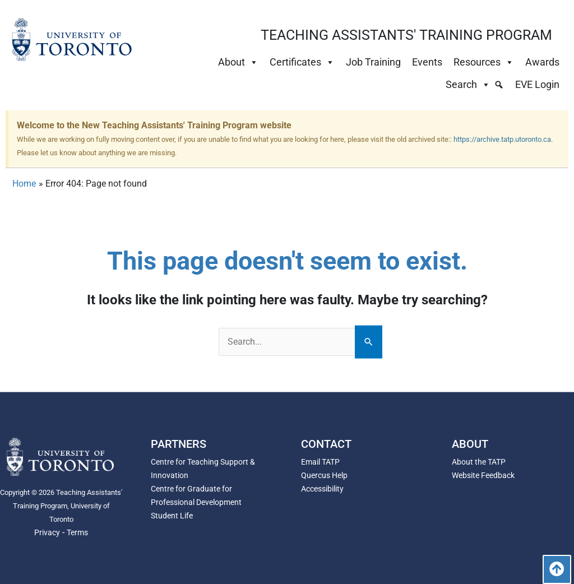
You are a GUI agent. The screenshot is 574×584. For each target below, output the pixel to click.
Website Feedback (483, 475)
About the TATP (479, 461)
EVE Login (537, 84)
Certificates (302, 62)
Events (427, 62)
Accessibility (322, 488)
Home (24, 183)
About (238, 62)
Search (468, 84)
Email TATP (320, 461)
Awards (542, 62)
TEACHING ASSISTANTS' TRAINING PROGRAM (406, 35)
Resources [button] (483, 62)
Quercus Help (324, 475)
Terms (77, 532)
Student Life (172, 515)
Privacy (47, 532)
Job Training (373, 62)
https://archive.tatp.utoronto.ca (502, 139)
